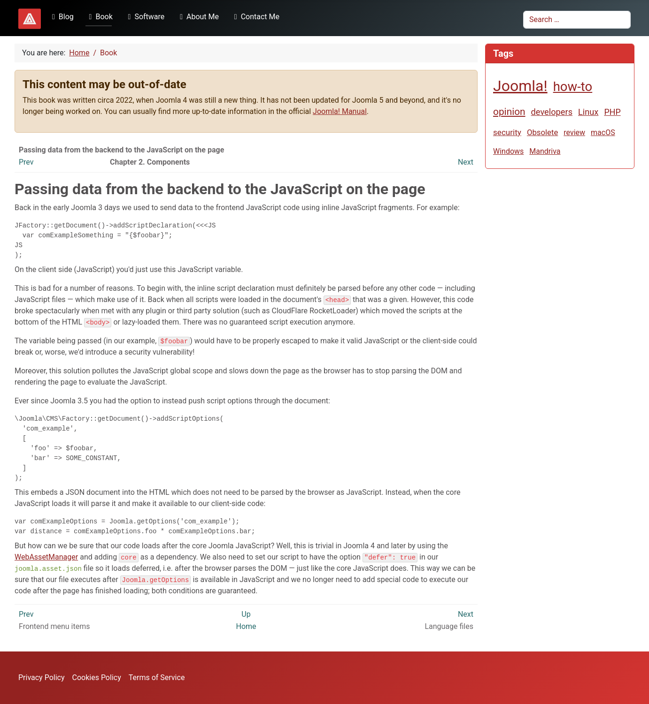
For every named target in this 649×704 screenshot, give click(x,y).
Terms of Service (157, 677)
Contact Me (255, 16)
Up (245, 614)
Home (246, 626)
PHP (612, 112)
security (507, 132)
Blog (61, 16)
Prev (26, 162)
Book (99, 16)
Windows (508, 151)
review (574, 132)
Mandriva (544, 151)
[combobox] (577, 20)
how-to (573, 86)
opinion (509, 111)
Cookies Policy (96, 677)
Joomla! (520, 86)
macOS (603, 132)
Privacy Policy (41, 677)
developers (551, 112)
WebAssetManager (46, 557)
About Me (197, 16)
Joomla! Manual (340, 111)
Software (144, 16)
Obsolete (542, 132)
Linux (588, 112)
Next (465, 162)
